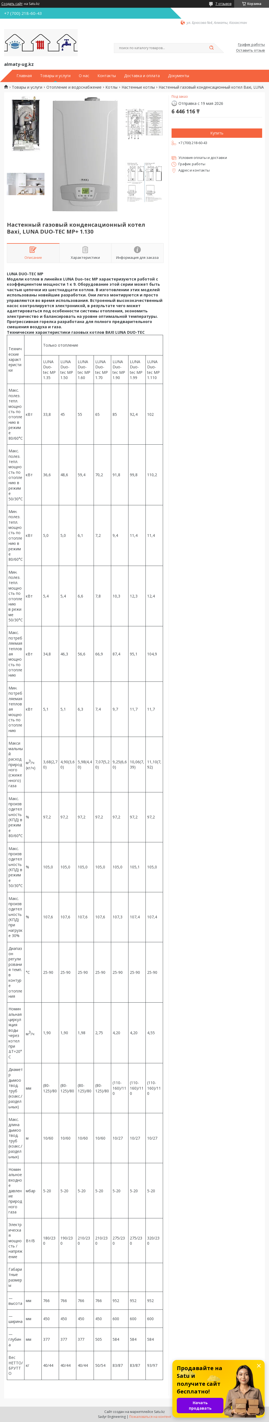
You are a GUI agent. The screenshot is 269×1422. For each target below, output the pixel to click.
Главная (24, 76)
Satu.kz (159, 1411)
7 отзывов (223, 3)
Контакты (106, 76)
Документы (178, 76)
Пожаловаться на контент (150, 1416)
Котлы (111, 87)
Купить (216, 133)
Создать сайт (12, 4)
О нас (84, 76)
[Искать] (211, 48)
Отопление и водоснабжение (74, 87)
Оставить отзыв (250, 50)
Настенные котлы (138, 87)
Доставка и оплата (142, 76)
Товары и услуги (55, 76)
